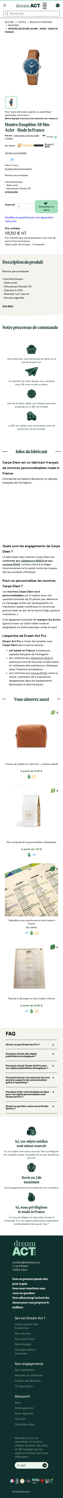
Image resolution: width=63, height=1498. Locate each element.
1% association (24, 1386)
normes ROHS (11, 564)
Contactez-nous (25, 1424)
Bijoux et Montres (41, 22)
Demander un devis (46, 206)
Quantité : (10, 206)
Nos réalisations (25, 1370)
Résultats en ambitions (29, 1375)
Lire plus (7, 306)
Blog (17, 1402)
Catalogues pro (24, 1408)
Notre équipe (23, 1344)
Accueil (9, 22)
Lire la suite (11, 191)
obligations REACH (32, 560)
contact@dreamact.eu (26, 1262)
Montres (13, 25)
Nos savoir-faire (25, 1339)
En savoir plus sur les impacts (18, 169)
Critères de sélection (28, 1380)
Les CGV (20, 1418)
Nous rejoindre (24, 1413)
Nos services (23, 1333)
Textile (22, 22)
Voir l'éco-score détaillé (15, 153)
